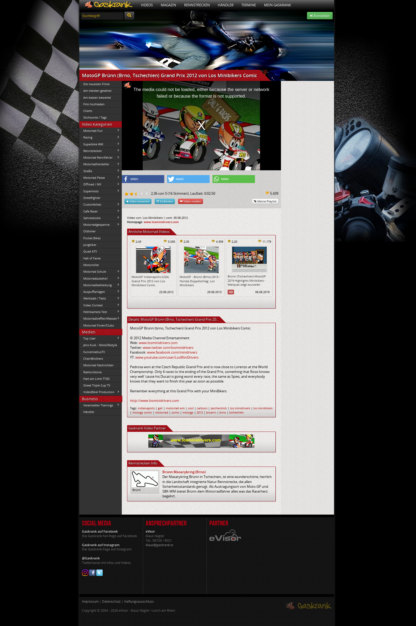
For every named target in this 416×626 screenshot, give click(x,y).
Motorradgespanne (99, 225)
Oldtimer (89, 231)
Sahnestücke (99, 218)
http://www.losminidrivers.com (154, 400)
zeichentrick (219, 408)
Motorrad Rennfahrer (99, 157)
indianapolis (146, 408)
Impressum (90, 601)
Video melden (190, 201)
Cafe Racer (99, 211)
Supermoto (99, 191)
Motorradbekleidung (99, 285)
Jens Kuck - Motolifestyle (100, 345)
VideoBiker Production (99, 392)
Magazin (168, 5)
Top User (99, 338)
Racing (99, 137)
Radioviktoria (92, 372)
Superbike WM (99, 144)
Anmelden (320, 15)
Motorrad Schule (99, 271)
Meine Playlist (265, 201)
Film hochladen (94, 104)
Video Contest (99, 305)
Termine (248, 5)
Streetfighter (91, 198)
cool (191, 408)
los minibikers (262, 408)
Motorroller (91, 265)
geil (160, 408)
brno (222, 412)
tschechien (236, 412)
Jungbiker (89, 245)
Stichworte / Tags (95, 117)
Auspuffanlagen (99, 291)
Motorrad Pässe (99, 177)
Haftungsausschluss (139, 601)
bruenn (211, 412)
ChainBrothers (93, 358)
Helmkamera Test (99, 312)
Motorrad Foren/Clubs (98, 325)
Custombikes (99, 204)
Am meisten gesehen (97, 91)
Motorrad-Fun (99, 130)
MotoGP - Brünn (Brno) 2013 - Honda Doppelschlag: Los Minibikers (200, 281)
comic (175, 412)
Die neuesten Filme (96, 84)
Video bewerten (138, 201)
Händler (225, 5)
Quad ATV (90, 251)
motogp (188, 412)
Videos (147, 5)
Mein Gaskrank (277, 5)
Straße (99, 171)
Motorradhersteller (99, 164)
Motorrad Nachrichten (98, 365)
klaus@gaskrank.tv (159, 545)
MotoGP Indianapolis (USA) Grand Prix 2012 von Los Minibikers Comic (150, 281)
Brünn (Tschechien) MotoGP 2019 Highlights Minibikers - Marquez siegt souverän (247, 280)
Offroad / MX (99, 184)
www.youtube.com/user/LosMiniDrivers (166, 357)
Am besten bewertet (97, 97)
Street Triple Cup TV (96, 385)
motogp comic (142, 412)
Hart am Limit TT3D (96, 379)
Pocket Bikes (92, 238)
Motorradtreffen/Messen (99, 318)
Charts (87, 111)
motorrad (161, 412)
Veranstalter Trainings (99, 405)
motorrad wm (175, 408)
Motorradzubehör (99, 278)
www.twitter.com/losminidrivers (168, 347)
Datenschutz (111, 601)
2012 (200, 412)
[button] (143, 179)
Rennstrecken (197, 5)
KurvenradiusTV (94, 352)
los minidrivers (240, 408)
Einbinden (165, 201)
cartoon (202, 408)
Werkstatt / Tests (99, 298)
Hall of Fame (92, 258)
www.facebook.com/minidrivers (172, 352)
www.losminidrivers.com (161, 222)
